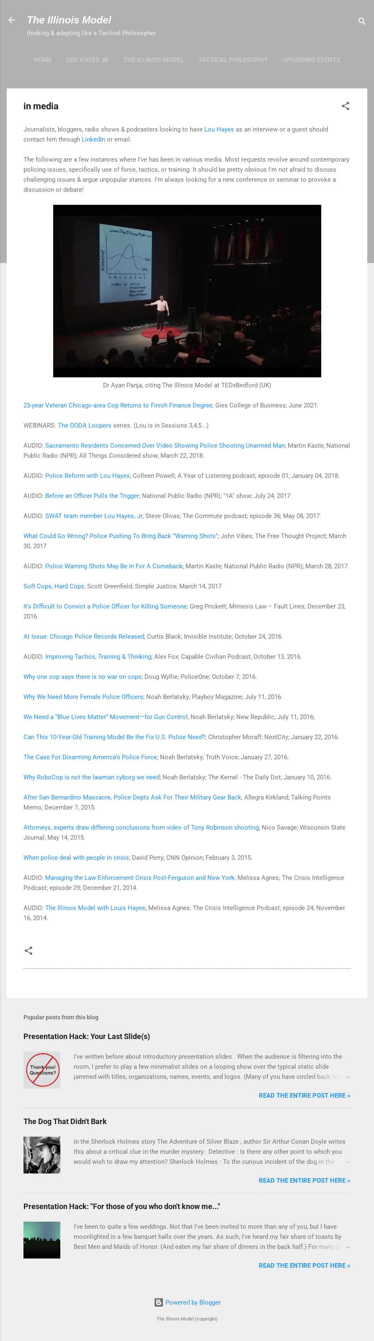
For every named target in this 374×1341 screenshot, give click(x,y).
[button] (345, 107)
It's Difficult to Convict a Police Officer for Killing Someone (105, 606)
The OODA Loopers (84, 425)
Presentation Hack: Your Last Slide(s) (86, 1036)
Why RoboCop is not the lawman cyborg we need (91, 777)
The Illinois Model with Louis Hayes (95, 908)
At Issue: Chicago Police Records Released (83, 636)
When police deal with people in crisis (76, 857)
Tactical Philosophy (233, 60)
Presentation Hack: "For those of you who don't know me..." (121, 1206)
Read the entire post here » (305, 1095)
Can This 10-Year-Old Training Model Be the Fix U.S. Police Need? (114, 737)
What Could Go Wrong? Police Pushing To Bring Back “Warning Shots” (120, 536)
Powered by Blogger (187, 1302)
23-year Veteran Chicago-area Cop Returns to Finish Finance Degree (117, 405)
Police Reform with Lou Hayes (87, 476)
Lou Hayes (219, 129)
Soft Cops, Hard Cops (53, 586)
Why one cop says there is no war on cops (82, 677)
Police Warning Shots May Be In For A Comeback (114, 566)
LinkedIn (93, 139)
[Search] (362, 23)
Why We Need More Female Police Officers (83, 697)
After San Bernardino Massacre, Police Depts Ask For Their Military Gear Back (132, 797)
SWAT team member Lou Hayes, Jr (93, 516)
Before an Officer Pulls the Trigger (92, 496)
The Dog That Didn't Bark (65, 1121)
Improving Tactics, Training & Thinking (98, 656)
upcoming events (311, 60)
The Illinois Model (69, 20)
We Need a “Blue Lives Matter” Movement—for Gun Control (105, 717)
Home (43, 60)
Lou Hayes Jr (87, 60)
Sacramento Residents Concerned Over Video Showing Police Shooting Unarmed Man (165, 445)
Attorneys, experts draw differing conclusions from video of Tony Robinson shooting (141, 827)
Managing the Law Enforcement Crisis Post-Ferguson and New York (140, 878)
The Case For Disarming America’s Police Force (90, 757)
